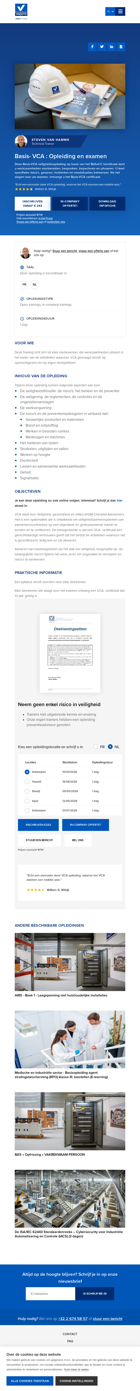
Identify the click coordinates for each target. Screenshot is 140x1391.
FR (24, 284)
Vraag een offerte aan (29, 222)
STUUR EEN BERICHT (39, 840)
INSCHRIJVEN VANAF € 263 (32, 204)
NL (110, 11)
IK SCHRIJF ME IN (94, 1293)
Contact (70, 1334)
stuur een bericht (107, 1318)
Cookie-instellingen (76, 1381)
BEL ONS (78, 840)
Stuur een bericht (64, 251)
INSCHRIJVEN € (38, 825)
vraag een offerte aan (94, 251)
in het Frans (45, 218)
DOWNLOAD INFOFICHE (107, 204)
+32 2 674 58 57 (73, 1318)
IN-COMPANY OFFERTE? (70, 204)
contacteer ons (56, 222)
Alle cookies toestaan (30, 1381)
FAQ (70, 1341)
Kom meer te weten (76, 1369)
